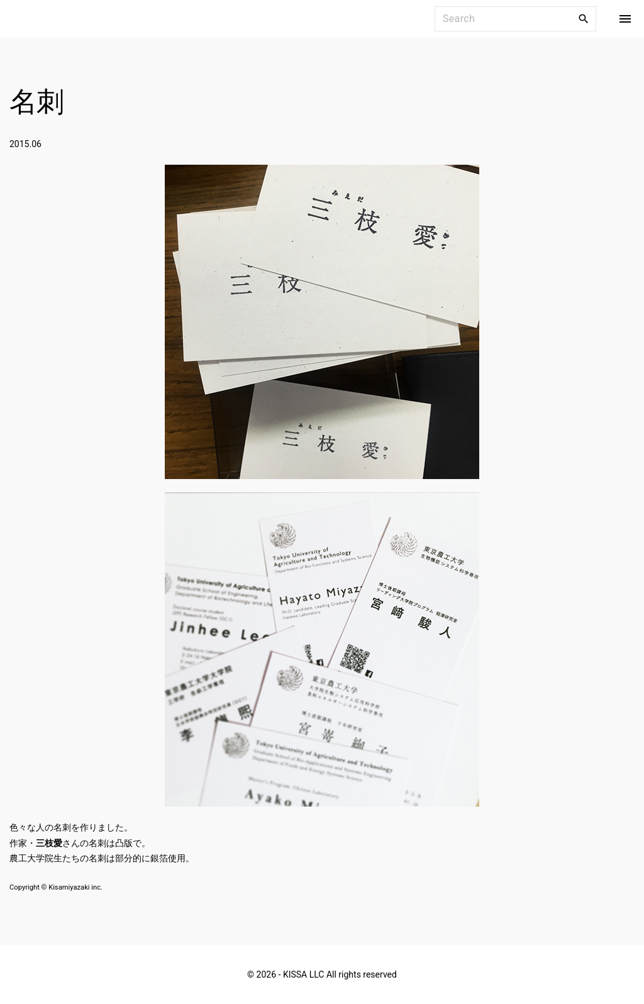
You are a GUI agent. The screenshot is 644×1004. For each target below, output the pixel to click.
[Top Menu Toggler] (625, 19)
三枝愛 (49, 843)
